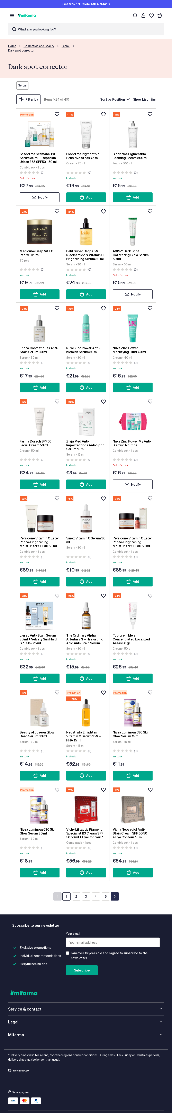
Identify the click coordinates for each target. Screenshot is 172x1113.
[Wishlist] (151, 15)
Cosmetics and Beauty (39, 46)
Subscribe (82, 970)
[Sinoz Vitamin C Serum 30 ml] (86, 514)
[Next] (115, 896)
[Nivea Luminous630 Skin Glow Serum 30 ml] (40, 805)
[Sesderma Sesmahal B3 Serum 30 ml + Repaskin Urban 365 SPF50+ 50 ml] (40, 130)
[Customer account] (143, 15)
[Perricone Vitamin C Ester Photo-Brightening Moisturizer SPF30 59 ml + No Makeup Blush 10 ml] (133, 514)
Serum (22, 85)
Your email (73, 933)
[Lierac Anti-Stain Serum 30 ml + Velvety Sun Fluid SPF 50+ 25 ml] (40, 611)
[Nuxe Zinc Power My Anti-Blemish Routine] (133, 417)
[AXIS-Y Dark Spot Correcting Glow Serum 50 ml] (133, 227)
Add (86, 197)
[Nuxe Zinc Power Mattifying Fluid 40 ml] (133, 324)
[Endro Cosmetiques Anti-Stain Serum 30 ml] (40, 324)
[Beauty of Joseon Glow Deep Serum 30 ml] (40, 708)
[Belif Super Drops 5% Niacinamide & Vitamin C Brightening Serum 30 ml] (86, 227)
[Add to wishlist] (57, 114)
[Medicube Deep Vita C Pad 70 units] (40, 227)
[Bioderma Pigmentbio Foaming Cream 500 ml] (133, 130)
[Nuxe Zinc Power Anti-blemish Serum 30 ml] (86, 324)
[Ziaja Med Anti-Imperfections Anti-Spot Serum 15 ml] (86, 417)
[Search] (135, 15)
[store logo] (27, 15)
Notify (39, 197)
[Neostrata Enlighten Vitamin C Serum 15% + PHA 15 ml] (86, 708)
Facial (66, 46)
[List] (153, 99)
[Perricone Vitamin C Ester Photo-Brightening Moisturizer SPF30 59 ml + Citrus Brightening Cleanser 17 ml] (40, 514)
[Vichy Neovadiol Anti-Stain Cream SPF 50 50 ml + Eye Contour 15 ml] (133, 805)
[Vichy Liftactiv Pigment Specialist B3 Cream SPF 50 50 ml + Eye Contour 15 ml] (86, 805)
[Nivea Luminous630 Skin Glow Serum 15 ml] (133, 708)
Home (12, 46)
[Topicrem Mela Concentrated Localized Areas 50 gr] (133, 611)
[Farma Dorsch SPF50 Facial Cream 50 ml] (40, 417)
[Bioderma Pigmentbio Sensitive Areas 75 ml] (86, 130)
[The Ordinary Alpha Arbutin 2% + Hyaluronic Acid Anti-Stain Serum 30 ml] (86, 611)
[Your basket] (160, 15)
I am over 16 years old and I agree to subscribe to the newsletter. (109, 955)
